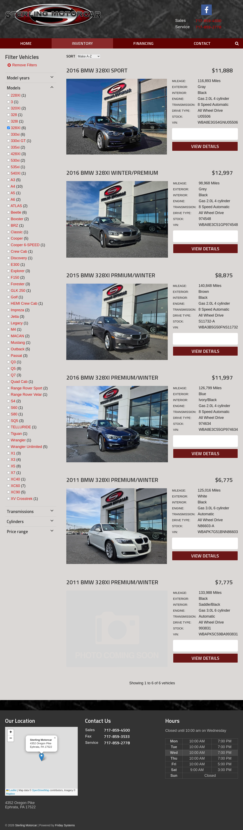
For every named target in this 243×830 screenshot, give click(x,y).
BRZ (14, 225)
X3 (13, 460)
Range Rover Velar (26, 394)
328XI (15, 128)
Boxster (17, 219)
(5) (16, 180)
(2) (18, 108)
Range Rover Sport (26, 388)
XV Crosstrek (21, 499)
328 (14, 115)
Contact (202, 43)
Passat (16, 356)
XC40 (15, 479)
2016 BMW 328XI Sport (97, 70)
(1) (18, 95)
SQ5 (14, 421)
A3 (13, 180)
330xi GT (18, 141)
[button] (41, 757)
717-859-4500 (208, 20)
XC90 (15, 492)
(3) (18, 154)
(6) (18, 128)
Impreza (17, 310)
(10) (17, 186)
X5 (13, 466)
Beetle (16, 212)
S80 (14, 414)
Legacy (17, 323)
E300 (15, 265)
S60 (14, 408)
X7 (13, 473)
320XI (15, 108)
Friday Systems (65, 825)
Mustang (18, 343)
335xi (15, 147)
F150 (15, 277)
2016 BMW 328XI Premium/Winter (112, 377)
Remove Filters (22, 65)
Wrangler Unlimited (26, 447)
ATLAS (16, 206)
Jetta (15, 317)
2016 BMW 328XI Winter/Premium (112, 172)
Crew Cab (19, 251)
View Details (205, 146)
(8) (16, 369)
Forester (17, 284)
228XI (15, 95)
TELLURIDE (21, 427)
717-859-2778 (208, 27)
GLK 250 (18, 291)
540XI (15, 173)
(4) (16, 460)
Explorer (17, 271)
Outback (17, 349)
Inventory (82, 43)
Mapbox (10, 793)
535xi (15, 167)
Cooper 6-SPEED (25, 245)
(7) (18, 486)
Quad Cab (19, 382)
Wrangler (18, 440)
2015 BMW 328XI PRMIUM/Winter (110, 275)
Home (25, 43)
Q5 (13, 369)
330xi (15, 134)
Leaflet (11, 790)
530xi (15, 160)
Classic (17, 232)
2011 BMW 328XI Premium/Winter (112, 479)
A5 (13, 193)
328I (14, 121)
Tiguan (16, 434)
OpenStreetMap (40, 790)
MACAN (17, 336)
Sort (70, 56)
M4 (13, 329)
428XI (15, 154)
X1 (13, 453)
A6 (13, 199)
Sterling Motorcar (26, 825)
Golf (14, 297)
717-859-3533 (117, 736)
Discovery (19, 258)
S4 (13, 401)
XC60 (15, 486)
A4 (13, 186)
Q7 (13, 375)
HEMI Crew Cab (24, 303)
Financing (143, 43)
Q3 (13, 362)
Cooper (17, 238)
